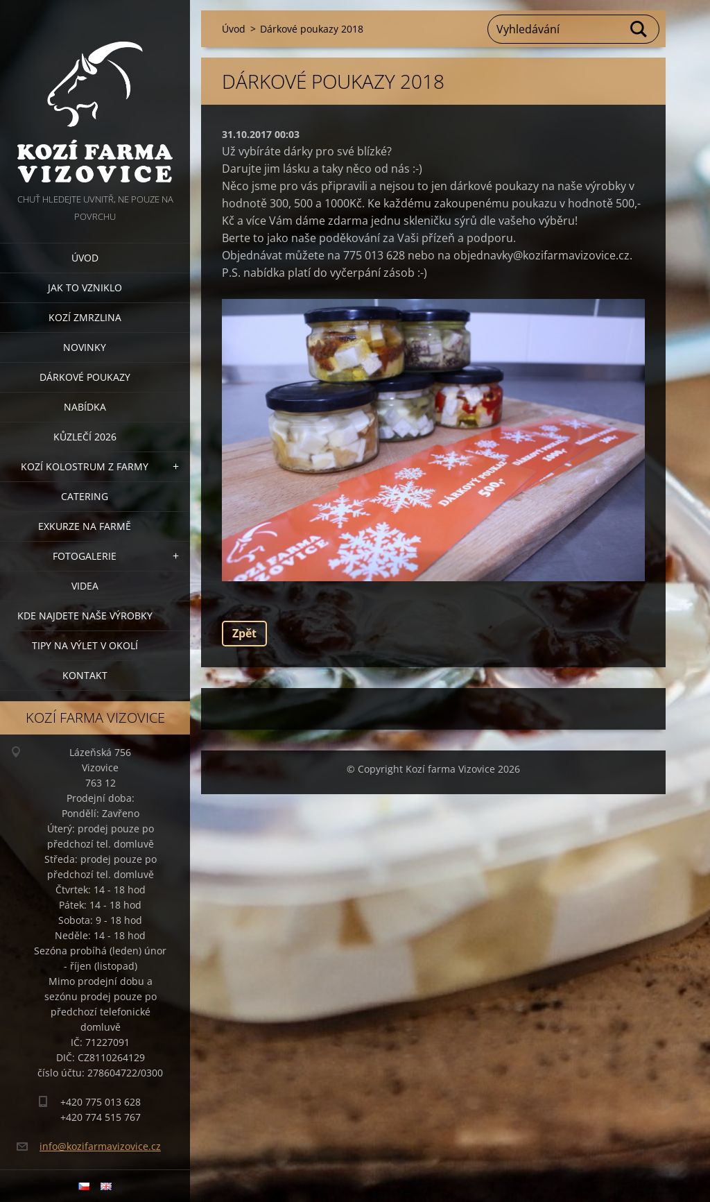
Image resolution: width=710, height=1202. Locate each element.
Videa (84, 585)
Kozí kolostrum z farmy (84, 466)
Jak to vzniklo (85, 287)
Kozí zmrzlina (85, 317)
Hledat (639, 29)
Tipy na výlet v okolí (85, 645)
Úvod (84, 257)
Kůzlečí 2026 (84, 436)
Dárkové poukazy (85, 377)
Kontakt (84, 675)
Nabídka (85, 406)
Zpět (244, 633)
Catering (84, 496)
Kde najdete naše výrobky (85, 615)
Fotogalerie (84, 556)
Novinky (84, 347)
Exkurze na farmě (84, 526)
